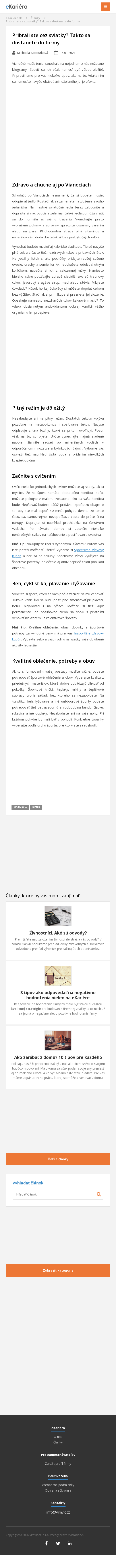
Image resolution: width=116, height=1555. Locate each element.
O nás (58, 1437)
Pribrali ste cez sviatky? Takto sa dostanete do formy (43, 21)
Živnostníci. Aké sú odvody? (58, 933)
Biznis (36, 807)
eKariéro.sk (14, 18)
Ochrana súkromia (58, 1490)
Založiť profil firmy (58, 1463)
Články (35, 18)
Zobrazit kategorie (58, 1270)
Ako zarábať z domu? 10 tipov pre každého (58, 1057)
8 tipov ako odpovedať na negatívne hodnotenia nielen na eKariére (58, 995)
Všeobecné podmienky (58, 1485)
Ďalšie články (58, 1159)
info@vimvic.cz (58, 1512)
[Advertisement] (58, 134)
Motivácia (20, 807)
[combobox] (58, 1194)
